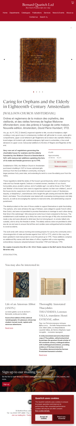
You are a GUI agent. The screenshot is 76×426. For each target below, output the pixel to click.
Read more (9, 328)
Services (47, 13)
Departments (14, 13)
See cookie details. (42, 411)
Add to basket (61, 162)
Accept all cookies (43, 417)
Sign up (6, 384)
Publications (37, 13)
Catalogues (26, 13)
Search (42, 17)
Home (5, 13)
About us (69, 13)
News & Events (58, 13)
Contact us (33, 17)
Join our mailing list (18, 415)
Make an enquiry (61, 166)
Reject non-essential (61, 417)
